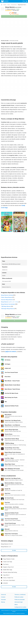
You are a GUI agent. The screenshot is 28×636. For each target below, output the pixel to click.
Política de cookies (19, 597)
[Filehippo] (4, 1)
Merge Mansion (13, 7)
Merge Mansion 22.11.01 (7, 544)
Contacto (3, 597)
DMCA (16, 604)
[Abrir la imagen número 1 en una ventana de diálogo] (19, 222)
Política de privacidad (20, 599)
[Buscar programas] (24, 1)
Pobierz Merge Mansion (6, 297)
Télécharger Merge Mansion (7, 308)
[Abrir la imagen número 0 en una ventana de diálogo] (6, 222)
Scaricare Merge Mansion (7, 299)
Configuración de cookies (20, 607)
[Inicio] (1, 4)
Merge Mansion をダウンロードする (9, 301)
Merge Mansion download (7, 295)
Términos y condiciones (20, 594)
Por (10, 9)
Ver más (14, 550)
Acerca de (3, 594)
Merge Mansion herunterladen (8, 304)
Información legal (19, 602)
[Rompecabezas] (14, 4)
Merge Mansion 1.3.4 (6, 546)
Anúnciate (3, 599)
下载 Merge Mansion (6, 306)
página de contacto (10, 351)
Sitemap (3, 602)
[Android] (4, 4)
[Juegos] (8, 4)
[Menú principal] (26, 1)
